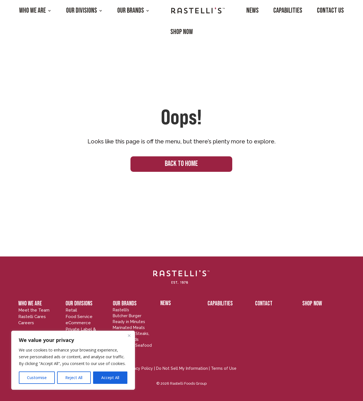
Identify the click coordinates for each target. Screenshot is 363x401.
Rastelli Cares (32, 316)
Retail (71, 310)
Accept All (110, 377)
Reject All (73, 377)
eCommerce (78, 322)
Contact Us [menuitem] (330, 10)
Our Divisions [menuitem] (81, 10)
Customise (37, 377)
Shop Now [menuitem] (181, 32)
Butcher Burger (127, 316)
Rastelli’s (121, 310)
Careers (26, 322)
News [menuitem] (252, 10)
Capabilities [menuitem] (287, 10)
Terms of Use (223, 368)
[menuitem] (198, 10)
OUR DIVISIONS (79, 303)
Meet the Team (33, 310)
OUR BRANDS (125, 303)
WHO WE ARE (30, 303)
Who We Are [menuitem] (32, 10)
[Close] (129, 335)
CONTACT (263, 303)
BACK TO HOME (181, 163)
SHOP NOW (312, 303)
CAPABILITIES (220, 303)
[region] (73, 360)
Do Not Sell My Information (182, 368)
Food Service (79, 316)
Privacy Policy (140, 368)
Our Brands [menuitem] (130, 10)
